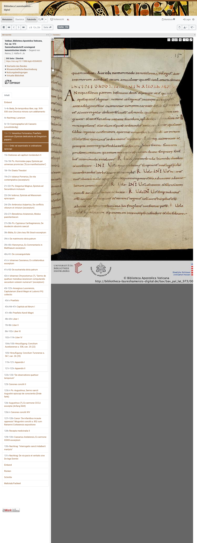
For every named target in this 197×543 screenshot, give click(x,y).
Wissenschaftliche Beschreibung (22, 69)
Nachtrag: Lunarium (14, 118)
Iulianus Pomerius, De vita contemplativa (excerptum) (20, 178)
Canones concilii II (15, 384)
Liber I (12, 319)
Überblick (19, 19)
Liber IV (13, 337)
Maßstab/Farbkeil (12, 483)
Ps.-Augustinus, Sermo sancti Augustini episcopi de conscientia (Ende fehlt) (22, 393)
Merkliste (168, 19)
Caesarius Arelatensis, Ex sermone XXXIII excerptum (25, 438)
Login (187, 19)
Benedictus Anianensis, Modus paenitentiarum (22, 215)
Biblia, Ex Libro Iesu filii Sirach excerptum (25, 232)
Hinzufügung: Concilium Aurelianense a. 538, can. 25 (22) (21, 345)
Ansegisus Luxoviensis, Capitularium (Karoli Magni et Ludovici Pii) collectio (23, 291)
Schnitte (8, 477)
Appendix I (15, 362)
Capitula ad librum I (20, 306)
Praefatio (12, 300)
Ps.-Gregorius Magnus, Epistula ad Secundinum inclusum (23, 187)
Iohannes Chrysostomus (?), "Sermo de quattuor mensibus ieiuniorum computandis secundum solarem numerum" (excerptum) (25, 279)
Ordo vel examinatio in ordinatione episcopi (23, 147)
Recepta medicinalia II (17, 431)
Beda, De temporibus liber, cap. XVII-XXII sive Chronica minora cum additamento (24, 110)
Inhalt (7, 95)
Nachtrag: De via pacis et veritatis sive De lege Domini (24, 457)
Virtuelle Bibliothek (15, 75)
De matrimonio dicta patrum (20, 238)
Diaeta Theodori (15, 170)
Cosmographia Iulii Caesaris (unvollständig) (20, 125)
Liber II (12, 325)
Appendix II (15, 368)
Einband (8, 102)
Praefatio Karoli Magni (19, 313)
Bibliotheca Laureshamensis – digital (18, 8)
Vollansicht (57, 19)
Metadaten (7, 19)
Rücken (7, 471)
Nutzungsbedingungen (17, 72)
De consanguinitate (17, 254)
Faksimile (31, 19)
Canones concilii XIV (17, 412)
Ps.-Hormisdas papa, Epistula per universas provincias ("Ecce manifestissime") (25, 163)
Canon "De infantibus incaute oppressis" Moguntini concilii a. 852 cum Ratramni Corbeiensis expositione (23, 421)
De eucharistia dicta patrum (21, 269)
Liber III (13, 331)
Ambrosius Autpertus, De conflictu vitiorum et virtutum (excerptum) (24, 206)
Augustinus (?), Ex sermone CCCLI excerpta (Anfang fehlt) (22, 404)
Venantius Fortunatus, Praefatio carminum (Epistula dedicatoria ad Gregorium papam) (25, 136)
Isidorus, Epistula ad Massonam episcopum (22, 197)
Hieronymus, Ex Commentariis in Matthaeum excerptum (23, 246)
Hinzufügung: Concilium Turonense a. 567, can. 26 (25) (25, 354)
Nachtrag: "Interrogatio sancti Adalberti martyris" (25, 448)
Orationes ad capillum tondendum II (22, 155)
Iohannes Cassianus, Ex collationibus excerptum (24, 262)
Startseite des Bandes (17, 66)
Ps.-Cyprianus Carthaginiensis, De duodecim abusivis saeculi (23, 225)
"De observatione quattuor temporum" (21, 376)
